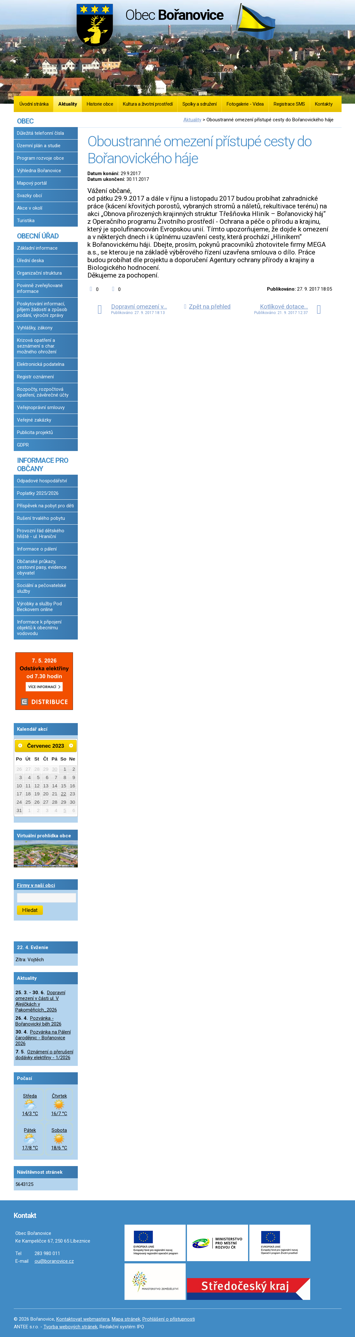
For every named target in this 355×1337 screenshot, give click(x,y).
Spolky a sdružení (199, 104)
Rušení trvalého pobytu (41, 518)
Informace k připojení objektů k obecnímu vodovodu (39, 627)
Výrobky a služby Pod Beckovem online (39, 606)
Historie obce (100, 104)
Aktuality (67, 104)
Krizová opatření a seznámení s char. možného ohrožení (36, 346)
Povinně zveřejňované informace (40, 288)
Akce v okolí (29, 208)
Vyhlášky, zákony (34, 328)
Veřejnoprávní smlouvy (41, 407)
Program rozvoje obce (40, 158)
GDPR (23, 445)
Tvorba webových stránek (70, 1327)
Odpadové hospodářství (42, 481)
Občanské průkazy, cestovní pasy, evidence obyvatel (42, 567)
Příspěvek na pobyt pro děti (45, 506)
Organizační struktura (39, 273)
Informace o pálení (37, 549)
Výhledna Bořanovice (39, 170)
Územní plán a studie (39, 146)
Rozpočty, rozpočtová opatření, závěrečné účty (43, 392)
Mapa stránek (126, 1319)
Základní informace (37, 248)
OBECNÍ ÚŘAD (38, 236)
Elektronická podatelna (40, 364)
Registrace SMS (289, 104)
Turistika (26, 220)
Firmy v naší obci (36, 885)
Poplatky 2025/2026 (38, 493)
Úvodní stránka (34, 104)
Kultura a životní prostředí (148, 104)
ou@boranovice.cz (54, 1261)
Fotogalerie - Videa (245, 104)
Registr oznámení (35, 377)
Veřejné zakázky (34, 420)
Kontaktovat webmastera (82, 1319)
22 (63, 793)
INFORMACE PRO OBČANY (42, 464)
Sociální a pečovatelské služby (41, 588)
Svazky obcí (29, 195)
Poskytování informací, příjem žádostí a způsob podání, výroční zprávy (42, 309)
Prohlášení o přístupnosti (168, 1319)
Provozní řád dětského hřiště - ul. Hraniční (40, 533)
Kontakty (323, 104)
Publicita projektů (35, 432)
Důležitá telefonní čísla (40, 133)
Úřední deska (30, 260)
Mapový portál (32, 183)
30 (55, 769)
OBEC (25, 121)
